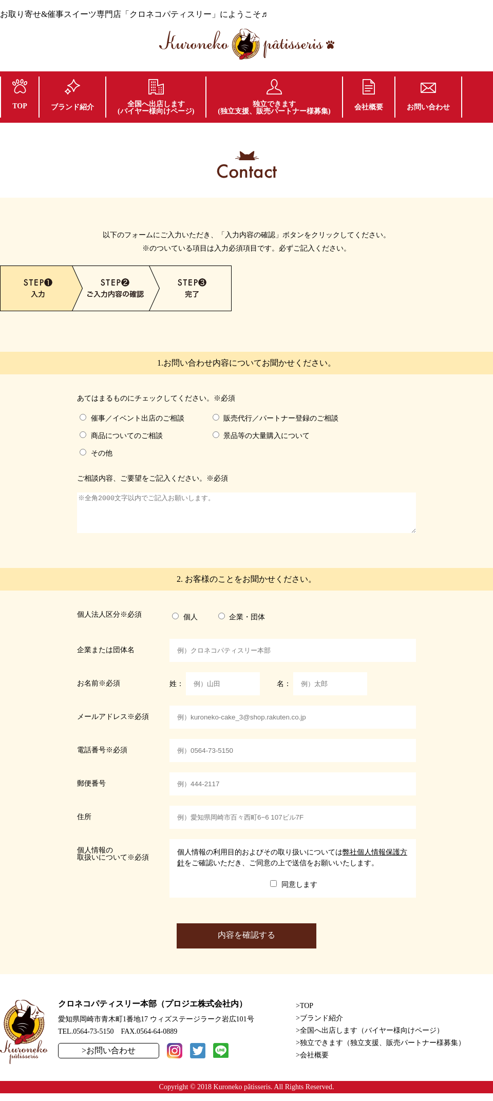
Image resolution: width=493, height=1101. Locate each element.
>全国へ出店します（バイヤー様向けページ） (370, 1038)
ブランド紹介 (72, 95)
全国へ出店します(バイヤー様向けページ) (156, 97)
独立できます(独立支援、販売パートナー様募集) (274, 97)
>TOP (304, 1013)
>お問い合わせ (109, 1058)
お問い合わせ (428, 97)
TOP (19, 94)
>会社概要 (312, 1063)
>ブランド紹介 (319, 1026)
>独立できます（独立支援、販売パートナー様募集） (380, 1050)
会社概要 (368, 95)
